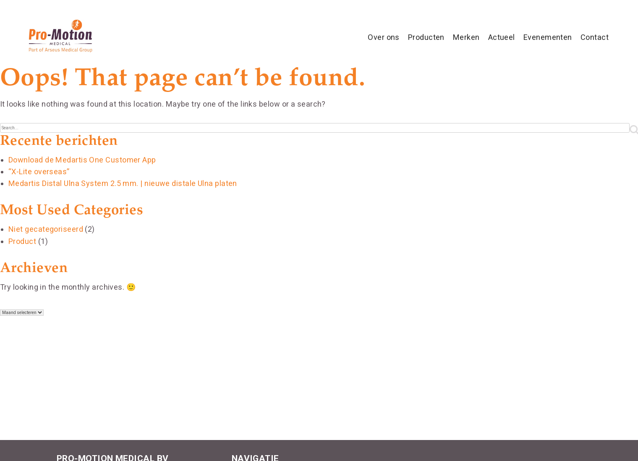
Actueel (501, 37)
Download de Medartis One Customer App (82, 159)
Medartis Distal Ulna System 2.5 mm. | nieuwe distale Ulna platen (122, 183)
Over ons (384, 37)
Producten (426, 37)
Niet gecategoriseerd (45, 229)
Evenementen (547, 37)
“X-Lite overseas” (39, 171)
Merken (466, 37)
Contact (594, 37)
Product (22, 241)
